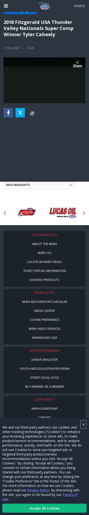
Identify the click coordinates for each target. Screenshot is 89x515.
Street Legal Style (44, 377)
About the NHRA (44, 244)
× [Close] (83, 424)
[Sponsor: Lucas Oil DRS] (26, 213)
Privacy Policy (38, 490)
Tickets (79, 6)
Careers (44, 417)
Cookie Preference (44, 320)
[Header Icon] (6, 6)
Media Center (44, 311)
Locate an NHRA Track (44, 262)
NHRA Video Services (45, 328)
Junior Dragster (45, 359)
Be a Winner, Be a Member (44, 386)
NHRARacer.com (44, 337)
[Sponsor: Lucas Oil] (62, 213)
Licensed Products (44, 280)
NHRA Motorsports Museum (44, 302)
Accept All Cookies (45, 508)
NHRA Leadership (45, 408)
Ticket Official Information (44, 271)
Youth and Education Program (45, 368)
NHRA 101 (45, 253)
